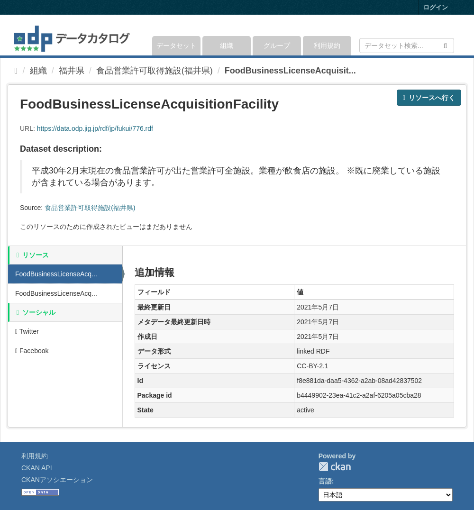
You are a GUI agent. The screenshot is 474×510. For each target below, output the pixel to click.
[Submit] (445, 45)
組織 (226, 45)
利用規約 (327, 45)
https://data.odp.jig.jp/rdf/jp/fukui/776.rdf (95, 128)
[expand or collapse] (453, 35)
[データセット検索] (406, 45)
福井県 (71, 70)
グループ (277, 45)
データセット (176, 45)
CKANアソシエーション (57, 479)
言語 (325, 481)
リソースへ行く (429, 97)
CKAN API (36, 468)
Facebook (32, 351)
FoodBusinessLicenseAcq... (56, 274)
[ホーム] (16, 70)
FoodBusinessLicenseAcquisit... (290, 70)
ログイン (435, 7)
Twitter (27, 331)
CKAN (335, 467)
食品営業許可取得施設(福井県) (154, 70)
